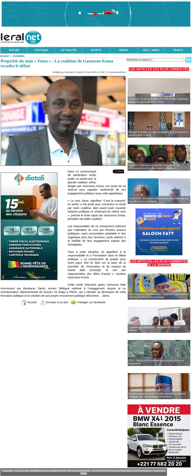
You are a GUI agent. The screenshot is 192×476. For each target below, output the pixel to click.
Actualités (19, 56)
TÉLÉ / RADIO (150, 50)
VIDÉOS (123, 50)
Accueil (4, 56)
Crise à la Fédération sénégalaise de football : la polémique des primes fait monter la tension (154, 167)
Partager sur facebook (88, 302)
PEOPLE (178, 50)
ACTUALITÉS (68, 50)
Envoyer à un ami (54, 302)
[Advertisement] (123, 36)
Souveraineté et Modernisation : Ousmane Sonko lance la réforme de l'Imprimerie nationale (159, 296)
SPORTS (96, 50)
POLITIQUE (41, 50)
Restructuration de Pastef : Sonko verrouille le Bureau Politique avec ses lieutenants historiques (157, 395)
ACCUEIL (14, 50)
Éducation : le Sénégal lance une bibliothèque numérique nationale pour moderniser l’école (158, 100)
